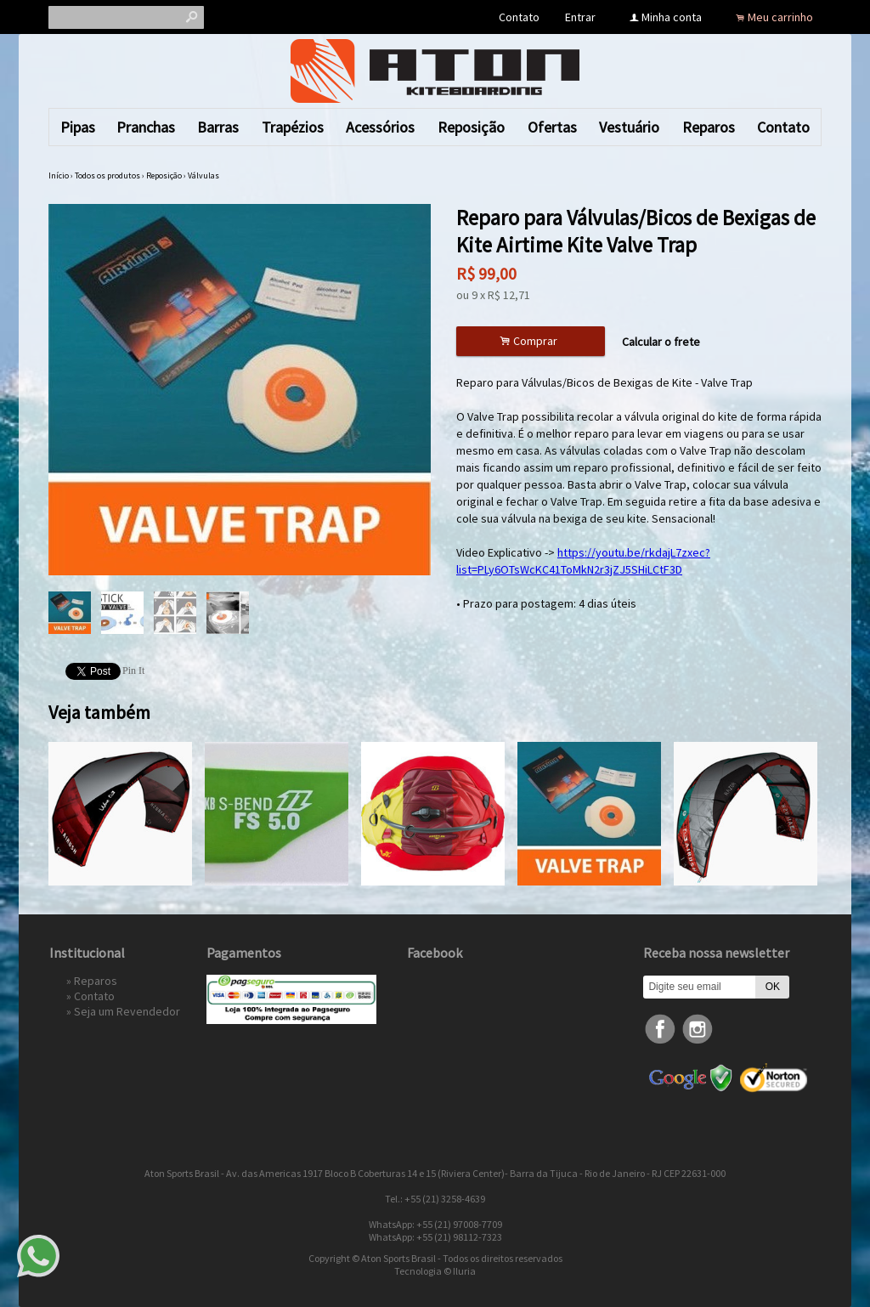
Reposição (471, 127)
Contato (519, 17)
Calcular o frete (661, 341)
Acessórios (380, 127)
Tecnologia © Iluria (435, 1271)
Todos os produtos (107, 175)
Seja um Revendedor (127, 1011)
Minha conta (671, 17)
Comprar (531, 341)
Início (58, 175)
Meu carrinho (780, 17)
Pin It (133, 670)
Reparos (708, 127)
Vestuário (629, 127)
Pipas (77, 127)
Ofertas (552, 127)
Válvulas (203, 175)
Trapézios (293, 127)
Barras (218, 127)
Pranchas (145, 127)
